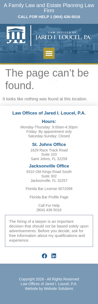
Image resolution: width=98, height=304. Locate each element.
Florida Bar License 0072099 (49, 189)
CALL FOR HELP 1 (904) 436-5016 (49, 16)
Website (31, 288)
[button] (49, 53)
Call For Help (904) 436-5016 (49, 207)
